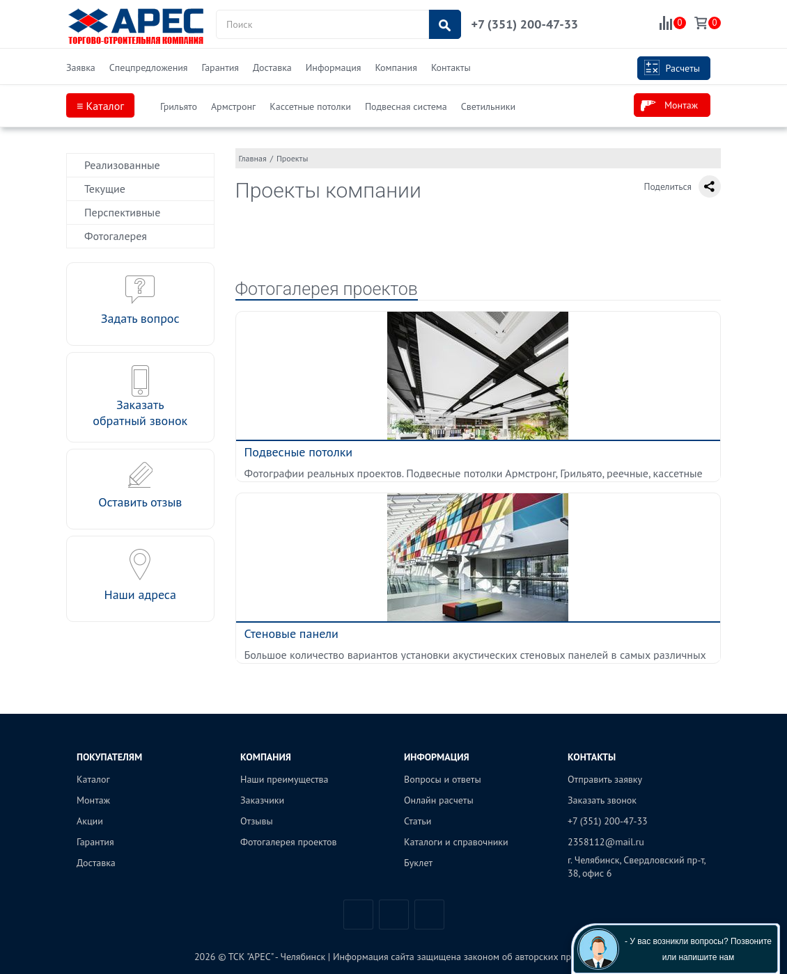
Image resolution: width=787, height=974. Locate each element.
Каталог (93, 779)
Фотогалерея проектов (326, 289)
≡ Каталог (100, 106)
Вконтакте (358, 914)
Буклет (418, 862)
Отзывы (256, 821)
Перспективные (122, 212)
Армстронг (233, 106)
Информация (333, 67)
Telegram (394, 914)
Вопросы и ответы (442, 779)
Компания (395, 67)
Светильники (488, 106)
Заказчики (262, 800)
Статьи (417, 821)
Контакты (451, 67)
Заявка (80, 67)
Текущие (104, 188)
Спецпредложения (148, 67)
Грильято (178, 106)
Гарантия (220, 67)
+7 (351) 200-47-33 (525, 24)
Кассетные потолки (310, 106)
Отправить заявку (605, 779)
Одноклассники (429, 914)
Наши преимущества (284, 779)
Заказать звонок (602, 800)
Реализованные (122, 165)
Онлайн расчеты (439, 800)
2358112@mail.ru (606, 842)
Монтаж (669, 105)
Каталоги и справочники (456, 842)
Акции (90, 821)
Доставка (272, 67)
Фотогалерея (115, 236)
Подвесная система (406, 106)
